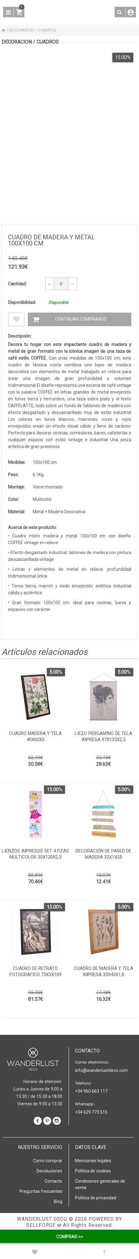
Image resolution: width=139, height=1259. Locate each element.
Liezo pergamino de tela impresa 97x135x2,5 (103, 736)
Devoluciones (49, 1170)
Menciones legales (93, 1160)
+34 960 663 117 (91, 1091)
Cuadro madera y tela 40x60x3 (35, 736)
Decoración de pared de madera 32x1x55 (103, 854)
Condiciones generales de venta (100, 1184)
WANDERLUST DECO (42, 1219)
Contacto (53, 1181)
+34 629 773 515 (91, 1112)
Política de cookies (93, 1170)
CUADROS (47, 30)
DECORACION (21, 30)
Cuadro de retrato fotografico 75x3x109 (35, 971)
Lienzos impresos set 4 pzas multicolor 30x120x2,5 (35, 854)
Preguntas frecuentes (40, 1191)
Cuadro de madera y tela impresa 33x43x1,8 (103, 971)
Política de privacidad (95, 1197)
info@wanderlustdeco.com (101, 1070)
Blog (58, 1201)
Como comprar (47, 1160)
